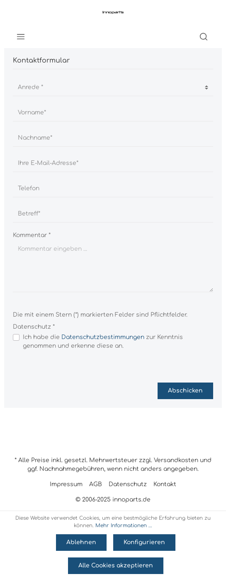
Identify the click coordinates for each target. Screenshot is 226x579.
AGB (95, 484)
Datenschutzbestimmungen (102, 337)
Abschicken (185, 391)
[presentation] (76, 366)
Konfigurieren (144, 542)
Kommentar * (32, 235)
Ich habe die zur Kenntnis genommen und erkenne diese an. (103, 341)
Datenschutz (128, 484)
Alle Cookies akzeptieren (115, 565)
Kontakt (164, 484)
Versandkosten (176, 460)
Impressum (66, 484)
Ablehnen (81, 542)
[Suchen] (203, 36)
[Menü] (20, 36)
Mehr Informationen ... (123, 525)
